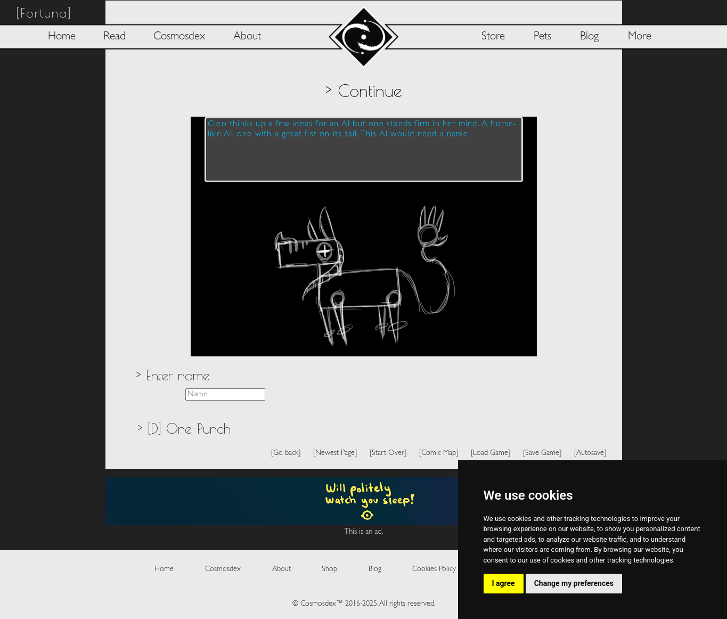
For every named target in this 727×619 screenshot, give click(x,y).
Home (62, 37)
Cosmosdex (179, 37)
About (247, 37)
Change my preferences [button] (574, 583)
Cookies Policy (434, 569)
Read (114, 37)
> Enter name (172, 375)
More (639, 37)
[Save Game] (542, 453)
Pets (542, 37)
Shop (329, 569)
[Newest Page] (335, 453)
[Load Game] (490, 453)
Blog (589, 37)
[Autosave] (590, 453)
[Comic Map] (438, 453)
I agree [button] (503, 583)
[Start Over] (388, 453)
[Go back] (285, 453)
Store (493, 37)
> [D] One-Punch (184, 428)
